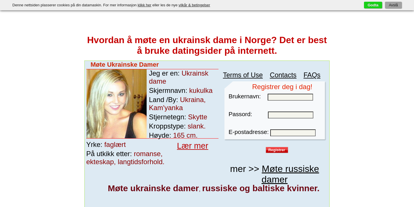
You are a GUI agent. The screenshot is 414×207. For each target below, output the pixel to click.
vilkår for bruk (297, 110)
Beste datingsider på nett (237, 202)
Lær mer (183, 127)
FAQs (304, 60)
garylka (107, 188)
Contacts (285, 60)
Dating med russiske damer (191, 202)
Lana (294, 188)
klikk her (145, 5)
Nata (247, 188)
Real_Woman (201, 188)
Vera (154, 188)
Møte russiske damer (281, 133)
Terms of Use (258, 60)
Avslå (393, 5)
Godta (373, 5)
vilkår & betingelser (194, 5)
